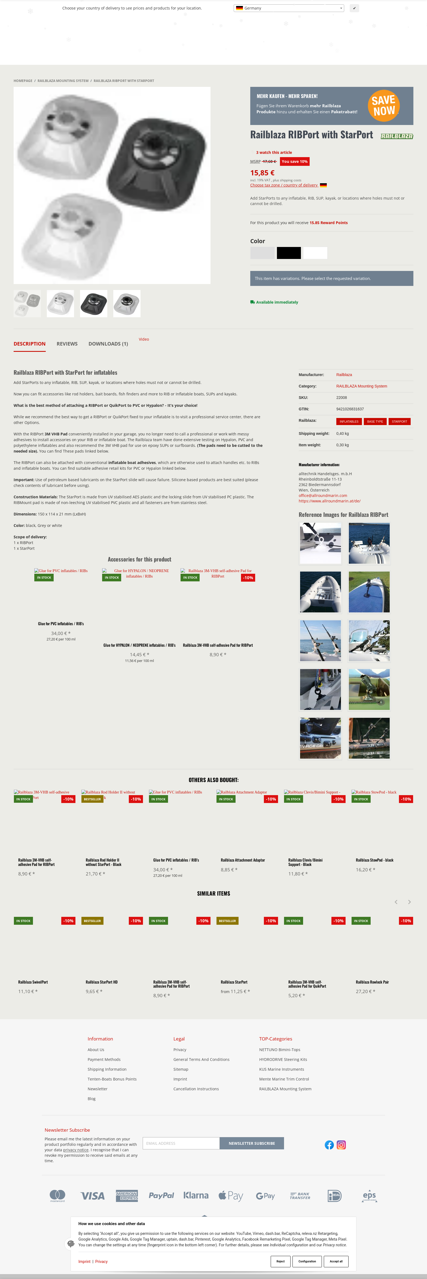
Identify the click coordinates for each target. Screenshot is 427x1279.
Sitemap (180, 1069)
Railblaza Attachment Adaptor (243, 860)
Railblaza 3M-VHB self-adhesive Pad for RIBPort (218, 645)
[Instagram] (341, 1145)
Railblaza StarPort (234, 982)
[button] (411, 50)
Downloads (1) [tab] (108, 343)
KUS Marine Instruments (281, 1069)
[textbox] (289, 8)
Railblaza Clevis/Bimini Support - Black (305, 862)
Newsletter (98, 1089)
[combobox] (289, 8)
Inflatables (349, 421)
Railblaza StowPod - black (375, 860)
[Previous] (395, 902)
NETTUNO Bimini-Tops (279, 1049)
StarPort (399, 421)
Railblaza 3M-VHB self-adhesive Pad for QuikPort (307, 984)
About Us (96, 1049)
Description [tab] (30, 343)
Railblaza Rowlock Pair (372, 982)
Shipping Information (107, 1069)
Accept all (336, 1261)
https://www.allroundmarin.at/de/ (330, 500)
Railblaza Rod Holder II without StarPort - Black (103, 862)
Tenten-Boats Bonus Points (112, 1079)
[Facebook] (329, 1145)
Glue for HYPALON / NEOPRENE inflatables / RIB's (139, 645)
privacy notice (76, 1149)
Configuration (307, 1261)
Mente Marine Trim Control (284, 1079)
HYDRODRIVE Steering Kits (283, 1059)
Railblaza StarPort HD (102, 982)
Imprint (84, 1261)
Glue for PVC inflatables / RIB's (61, 645)
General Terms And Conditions (201, 1059)
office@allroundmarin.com (323, 495)
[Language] (362, 25)
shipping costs (290, 180)
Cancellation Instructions (196, 1089)
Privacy (101, 1261)
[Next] (409, 902)
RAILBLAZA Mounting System (361, 386)
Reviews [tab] (67, 343)
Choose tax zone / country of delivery (288, 185)
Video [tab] (144, 339)
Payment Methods (104, 1059)
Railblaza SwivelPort (33, 982)
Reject (281, 1261)
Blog (92, 1098)
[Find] (306, 25)
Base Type (375, 421)
